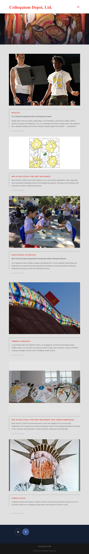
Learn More (18, 131)
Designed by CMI (44, 546)
